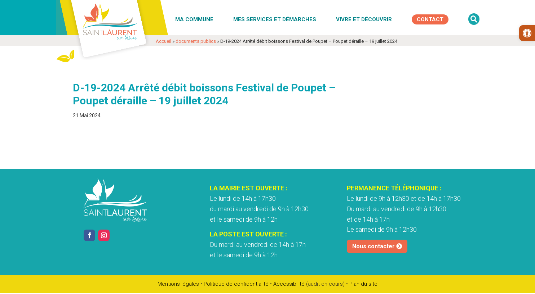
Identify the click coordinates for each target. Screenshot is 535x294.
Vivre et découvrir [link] (364, 19)
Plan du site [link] (363, 284)
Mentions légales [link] (178, 284)
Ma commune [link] (194, 19)
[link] (527, 33)
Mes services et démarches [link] (274, 19)
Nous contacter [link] (373, 246)
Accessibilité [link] (289, 284)
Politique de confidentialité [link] (236, 284)
